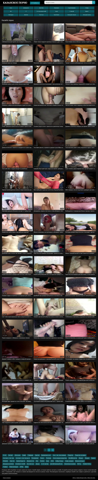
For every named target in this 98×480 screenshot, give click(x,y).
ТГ (26, 11)
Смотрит (10, 455)
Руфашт (5, 467)
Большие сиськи (72, 15)
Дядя (26, 467)
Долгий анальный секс (56, 464)
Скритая (37, 455)
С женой (72, 11)
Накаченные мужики (69, 464)
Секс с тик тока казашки (59, 455)
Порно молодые (13, 467)
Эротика (41, 8)
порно (15, 2)
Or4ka (21, 467)
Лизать (42, 458)
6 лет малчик (44, 464)
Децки (37, 464)
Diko (37, 461)
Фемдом (87, 458)
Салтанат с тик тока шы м (23, 458)
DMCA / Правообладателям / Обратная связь (84, 477)
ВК (11, 11)
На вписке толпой (20, 464)
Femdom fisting (87, 464)
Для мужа (17, 455)
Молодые (10, 15)
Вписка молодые (79, 461)
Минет (87, 11)
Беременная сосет (46, 455)
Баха (47, 461)
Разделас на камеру (80, 455)
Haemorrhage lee (20, 461)
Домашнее (26, 8)
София (24, 455)
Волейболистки (73, 458)
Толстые (41, 15)
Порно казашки (7, 477)
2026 (52, 461)
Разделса (70, 455)
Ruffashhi (5, 461)
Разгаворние (35, 458)
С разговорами (71, 8)
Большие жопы (87, 15)
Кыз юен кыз (30, 464)
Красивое (56, 8)
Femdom (42, 461)
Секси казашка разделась (60, 458)
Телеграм (48, 458)
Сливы (87, 8)
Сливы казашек (69, 461)
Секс (11, 8)
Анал (56, 11)
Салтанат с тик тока (8, 458)
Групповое (56, 15)
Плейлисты (35, 3)
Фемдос (81, 458)
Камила (93, 458)
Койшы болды (59, 461)
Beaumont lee (30, 461)
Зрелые (26, 15)
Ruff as (79, 464)
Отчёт (4, 455)
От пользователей (41, 11)
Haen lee (12, 461)
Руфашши (30, 455)
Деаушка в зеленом (8, 464)
